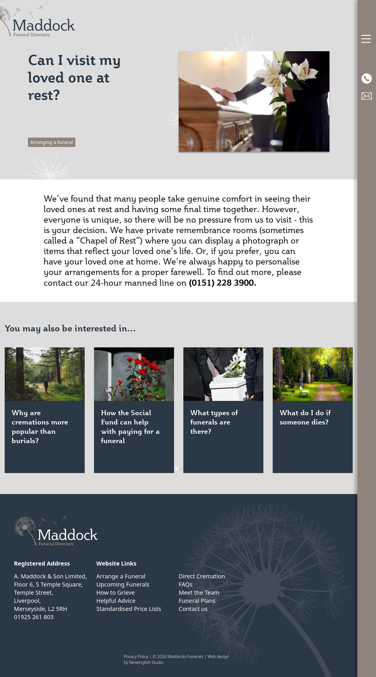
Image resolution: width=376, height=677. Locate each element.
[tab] (176, 468)
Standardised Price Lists (128, 609)
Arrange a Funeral (120, 576)
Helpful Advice (115, 601)
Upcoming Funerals (123, 584)
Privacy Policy (136, 656)
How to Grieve (115, 592)
